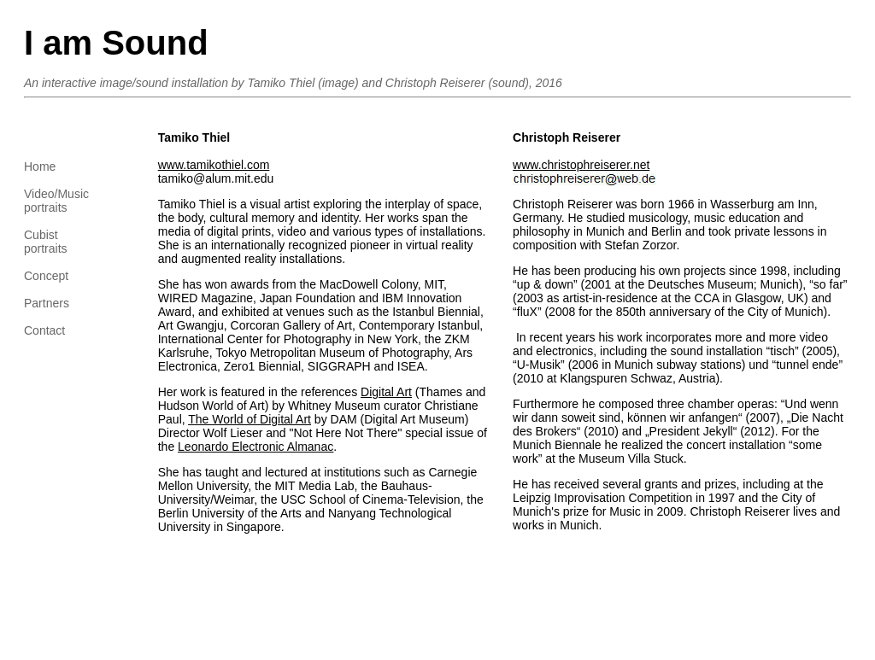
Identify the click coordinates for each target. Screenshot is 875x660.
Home (40, 166)
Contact (44, 330)
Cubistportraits (46, 241)
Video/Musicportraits (56, 200)
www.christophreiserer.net (581, 165)
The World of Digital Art (249, 419)
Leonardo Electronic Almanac (255, 446)
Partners (46, 303)
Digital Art (386, 392)
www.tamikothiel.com (214, 165)
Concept (46, 276)
